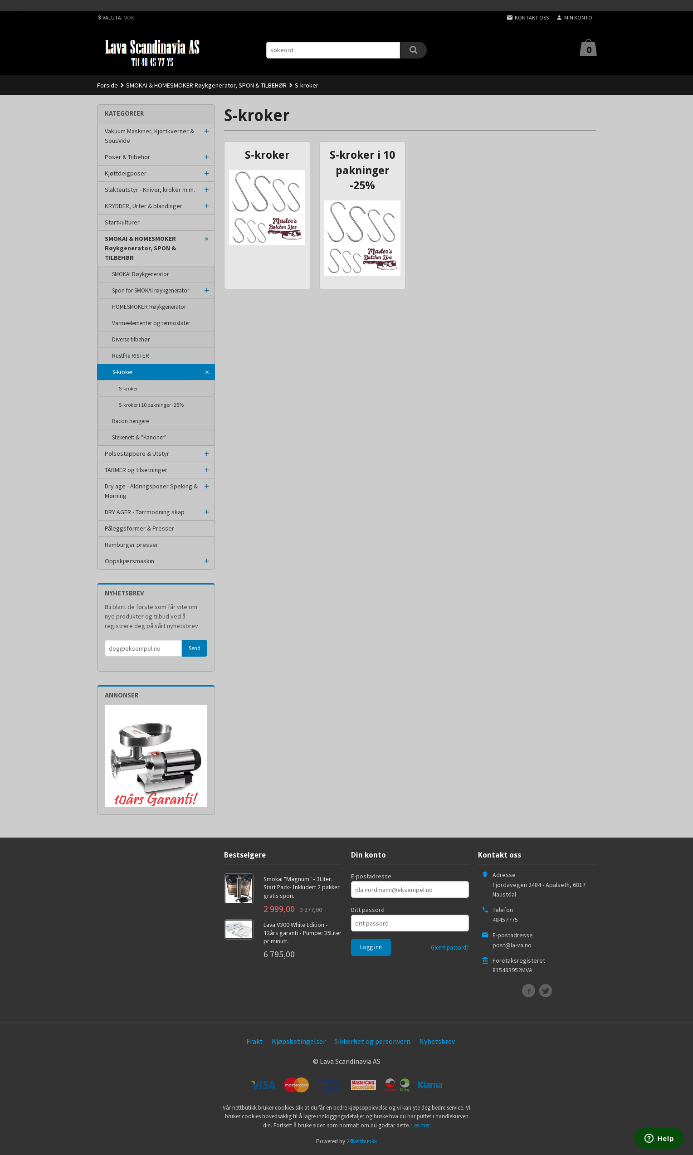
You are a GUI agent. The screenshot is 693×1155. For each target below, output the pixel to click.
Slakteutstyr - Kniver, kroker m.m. (150, 189)
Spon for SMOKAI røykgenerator (150, 290)
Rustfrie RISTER (130, 356)
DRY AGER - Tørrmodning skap (145, 512)
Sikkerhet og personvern (372, 1041)
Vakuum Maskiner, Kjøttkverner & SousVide (149, 136)
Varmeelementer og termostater (151, 323)
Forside (107, 85)
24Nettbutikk (361, 1141)
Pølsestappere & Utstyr (137, 453)
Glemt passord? (450, 947)
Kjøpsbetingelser (299, 1041)
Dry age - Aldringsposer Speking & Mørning (151, 491)
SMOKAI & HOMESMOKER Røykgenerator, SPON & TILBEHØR (140, 248)
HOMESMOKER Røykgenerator (149, 307)
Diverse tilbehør (131, 339)
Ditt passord (368, 910)
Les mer (420, 1125)
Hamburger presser (131, 545)
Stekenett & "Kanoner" (139, 437)
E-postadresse (371, 876)
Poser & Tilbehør (127, 157)
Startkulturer (122, 222)
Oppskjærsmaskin (129, 561)
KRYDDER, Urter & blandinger (143, 206)
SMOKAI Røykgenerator (140, 274)
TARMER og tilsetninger (136, 470)
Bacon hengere (130, 421)
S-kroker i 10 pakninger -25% (151, 404)
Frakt (254, 1041)
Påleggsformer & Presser (139, 528)
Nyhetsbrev (437, 1041)
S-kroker (122, 372)
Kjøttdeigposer (125, 173)
